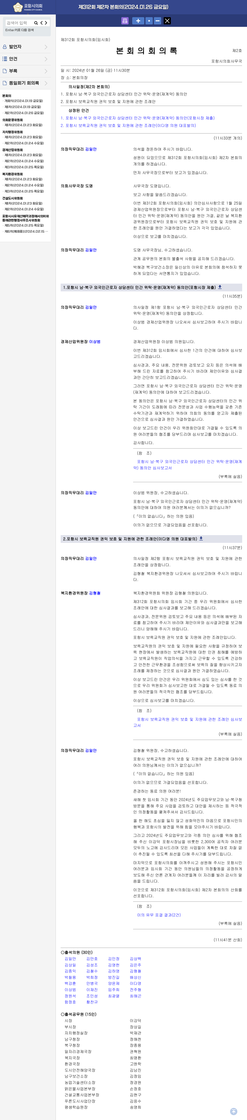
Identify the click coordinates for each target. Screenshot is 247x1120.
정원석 (70, 996)
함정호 (70, 1002)
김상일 (70, 965)
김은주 (135, 965)
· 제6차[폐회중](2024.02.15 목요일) (26, 231)
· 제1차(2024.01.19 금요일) (21, 107)
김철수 (92, 971)
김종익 (70, 971)
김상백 (135, 958)
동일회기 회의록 (24, 83)
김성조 (92, 965)
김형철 (95, 593)
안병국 (92, 983)
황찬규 (92, 1002)
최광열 (114, 996)
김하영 (114, 971)
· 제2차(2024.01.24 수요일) (23, 143)
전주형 (135, 989)
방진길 (114, 977)
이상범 (95, 341)
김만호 (92, 958)
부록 (13, 71)
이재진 (92, 989)
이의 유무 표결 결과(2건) (159, 915)
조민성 (92, 996)
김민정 (114, 958)
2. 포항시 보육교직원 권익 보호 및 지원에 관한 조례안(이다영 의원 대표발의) (128, 125)
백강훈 (70, 983)
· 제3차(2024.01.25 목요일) (23, 167)
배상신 (135, 977)
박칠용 (70, 977)
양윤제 (114, 983)
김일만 (91, 149)
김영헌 (114, 965)
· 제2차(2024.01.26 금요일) (23, 113)
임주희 (114, 989)
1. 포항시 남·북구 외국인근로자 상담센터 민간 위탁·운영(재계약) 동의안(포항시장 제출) (138, 118)
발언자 (15, 47)
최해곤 (135, 996)
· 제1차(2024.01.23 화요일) (22, 125)
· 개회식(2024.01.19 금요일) (22, 101)
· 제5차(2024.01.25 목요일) (23, 225)
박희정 (92, 977)
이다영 (135, 983)
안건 (13, 59)
